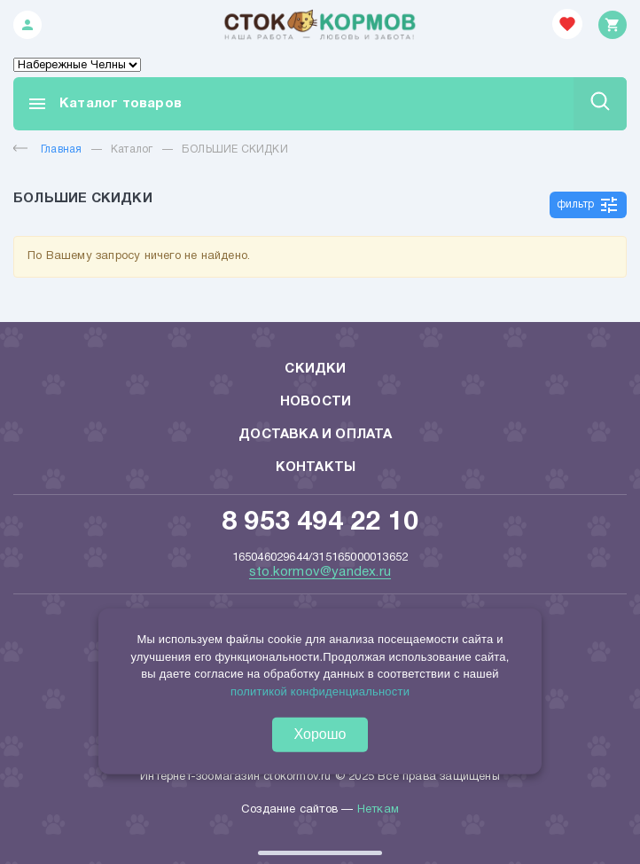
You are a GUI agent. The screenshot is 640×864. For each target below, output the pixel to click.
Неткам (378, 810)
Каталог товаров (104, 103)
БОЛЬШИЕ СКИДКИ (235, 149)
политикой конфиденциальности (320, 690)
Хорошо (320, 734)
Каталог (131, 149)
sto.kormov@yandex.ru (320, 572)
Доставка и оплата (315, 434)
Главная (47, 149)
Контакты (316, 467)
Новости (315, 402)
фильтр (588, 205)
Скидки (315, 369)
